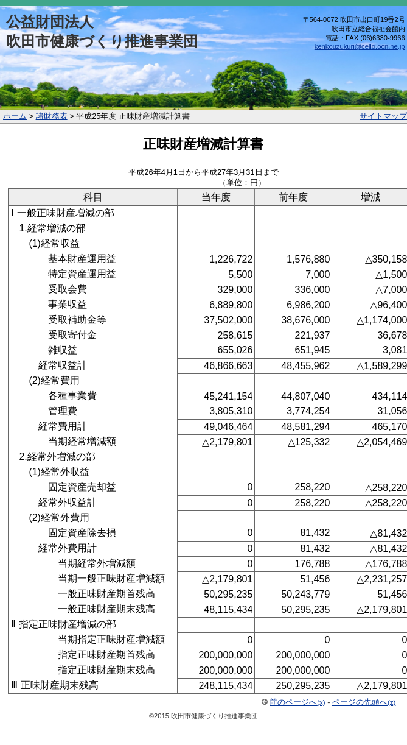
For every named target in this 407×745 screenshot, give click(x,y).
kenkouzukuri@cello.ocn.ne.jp (360, 46)
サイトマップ (383, 116)
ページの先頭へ (363, 702)
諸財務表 (52, 116)
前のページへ (297, 702)
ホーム (15, 116)
